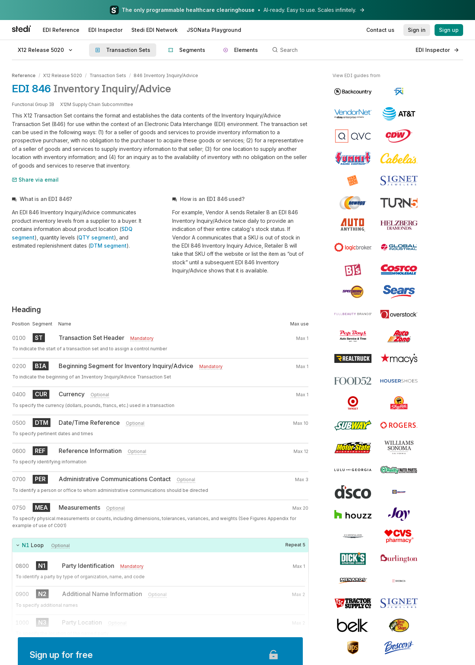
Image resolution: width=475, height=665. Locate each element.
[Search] (340, 50)
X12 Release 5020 (62, 75)
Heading (26, 309)
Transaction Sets (107, 75)
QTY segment (96, 237)
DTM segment (108, 245)
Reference (24, 75)
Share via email (35, 179)
